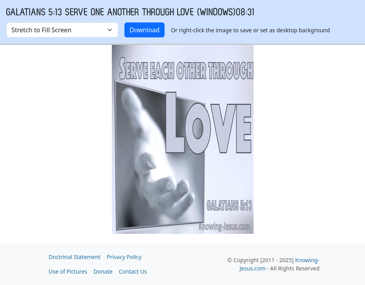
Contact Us (133, 271)
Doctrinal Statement (75, 257)
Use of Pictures (68, 271)
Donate (103, 271)
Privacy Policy (124, 257)
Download (144, 30)
